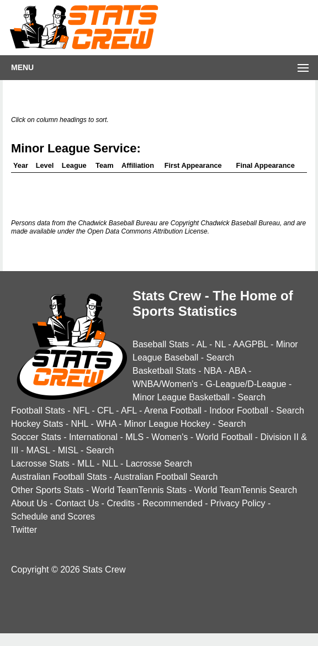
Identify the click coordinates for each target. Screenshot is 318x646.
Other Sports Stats (47, 490)
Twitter (24, 529)
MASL (38, 450)
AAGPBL (250, 344)
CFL (105, 410)
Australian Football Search (166, 476)
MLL (85, 463)
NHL (79, 423)
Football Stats (38, 410)
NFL (81, 410)
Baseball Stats (160, 344)
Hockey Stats (37, 423)
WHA (106, 423)
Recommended (172, 503)
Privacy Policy (238, 503)
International (93, 437)
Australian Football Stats (59, 476)
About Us (29, 503)
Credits (121, 503)
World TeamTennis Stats (139, 490)
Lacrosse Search (159, 463)
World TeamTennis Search (245, 490)
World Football (223, 437)
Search (220, 357)
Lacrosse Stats (40, 463)
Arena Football (173, 410)
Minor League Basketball (181, 397)
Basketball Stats (164, 370)
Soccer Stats (36, 437)
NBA (212, 370)
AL (202, 344)
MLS (134, 437)
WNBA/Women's (165, 384)
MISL (68, 450)
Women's (169, 437)
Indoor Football (238, 410)
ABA (237, 370)
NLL (110, 463)
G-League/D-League (246, 384)
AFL (129, 410)
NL (220, 344)
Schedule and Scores (53, 516)
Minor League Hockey (167, 423)
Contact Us (77, 503)
